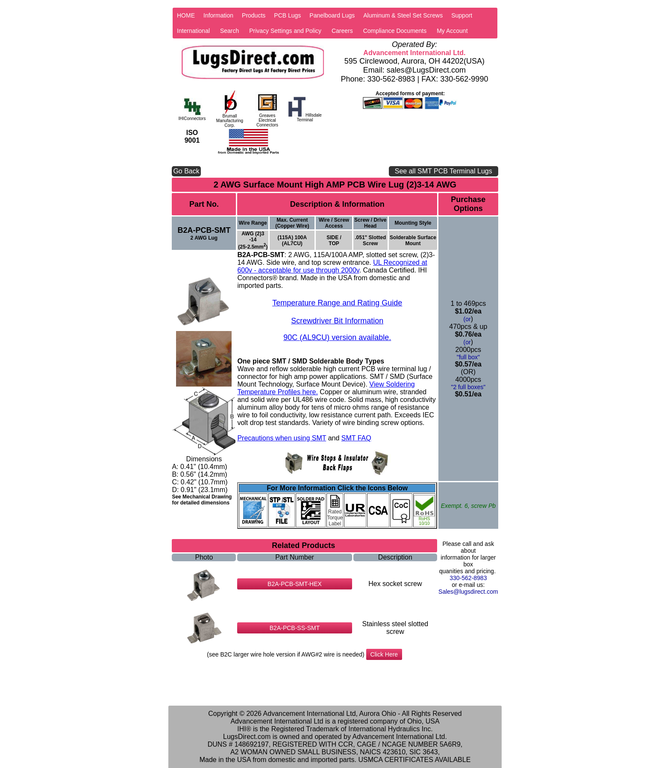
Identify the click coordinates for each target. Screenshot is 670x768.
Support (461, 15)
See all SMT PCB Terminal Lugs (443, 171)
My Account (452, 30)
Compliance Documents (395, 30)
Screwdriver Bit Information (337, 321)
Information (218, 15)
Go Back (186, 171)
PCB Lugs (287, 15)
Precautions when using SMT (281, 438)
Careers (342, 30)
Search (229, 30)
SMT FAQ (356, 438)
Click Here (384, 654)
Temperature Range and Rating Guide (337, 303)
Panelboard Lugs (332, 15)
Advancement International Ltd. (414, 52)
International (193, 30)
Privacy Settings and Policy (285, 30)
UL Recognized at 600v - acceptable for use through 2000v (332, 266)
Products (253, 15)
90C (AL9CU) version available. (337, 337)
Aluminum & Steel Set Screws (403, 15)
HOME (186, 15)
